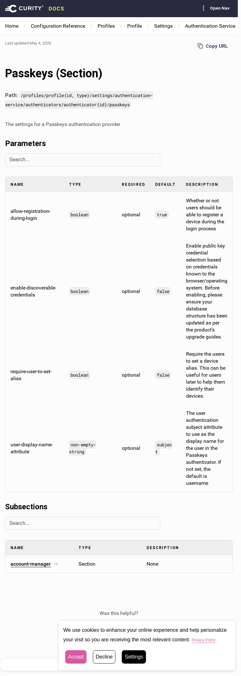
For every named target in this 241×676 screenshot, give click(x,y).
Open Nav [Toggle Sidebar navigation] (215, 8)
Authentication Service (210, 26)
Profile (134, 26)
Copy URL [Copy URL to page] (212, 46)
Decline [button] (104, 656)
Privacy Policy (208, 639)
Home (11, 26)
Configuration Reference (58, 26)
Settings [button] (134, 656)
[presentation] (34, 8)
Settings (163, 26)
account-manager (34, 564)
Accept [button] (76, 656)
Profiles (106, 26)
